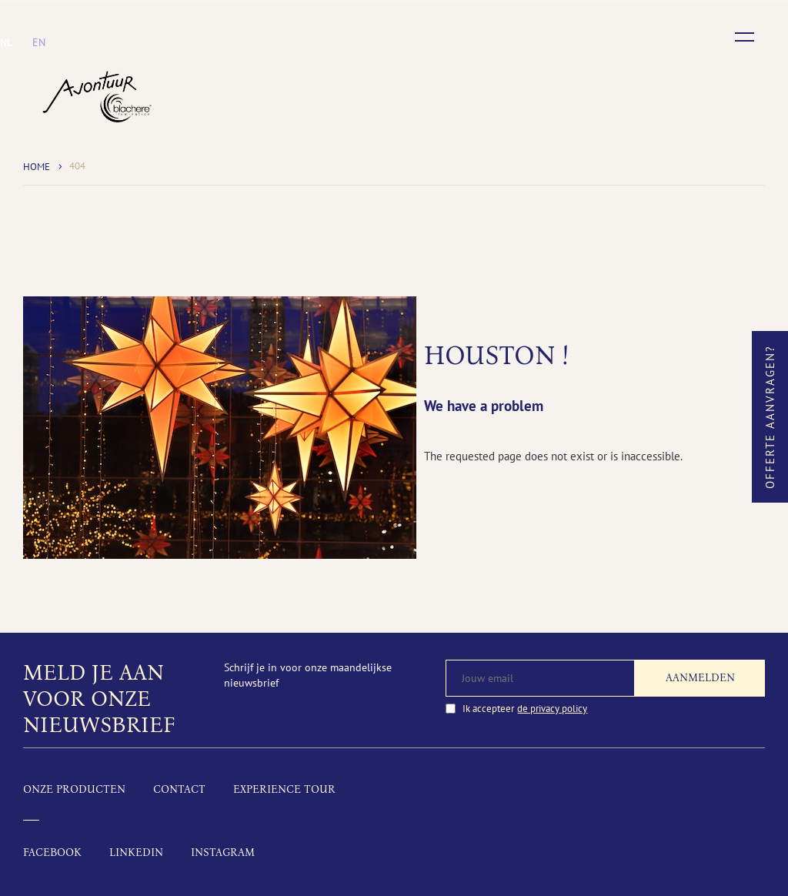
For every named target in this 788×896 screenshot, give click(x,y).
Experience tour (284, 789)
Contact (179, 789)
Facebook (52, 852)
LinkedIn (136, 852)
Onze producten (74, 789)
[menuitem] (6, 42)
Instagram (223, 852)
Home (36, 166)
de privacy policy (552, 709)
